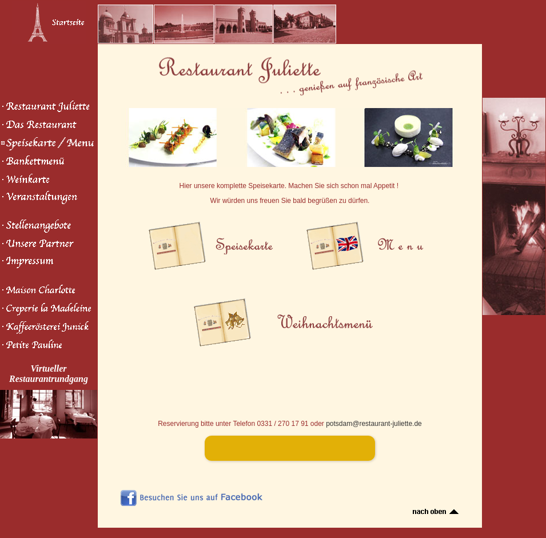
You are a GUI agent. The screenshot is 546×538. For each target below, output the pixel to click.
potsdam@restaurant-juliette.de (374, 424)
